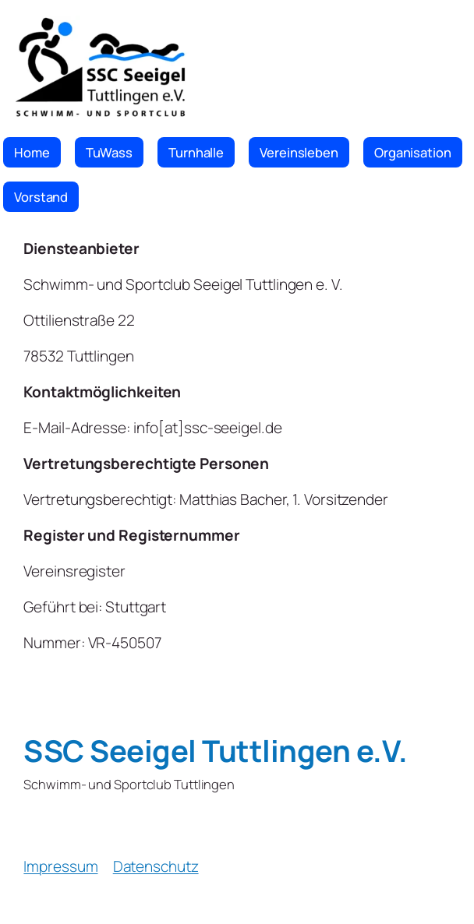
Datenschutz (156, 866)
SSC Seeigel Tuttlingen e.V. (215, 750)
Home (32, 152)
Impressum (60, 866)
